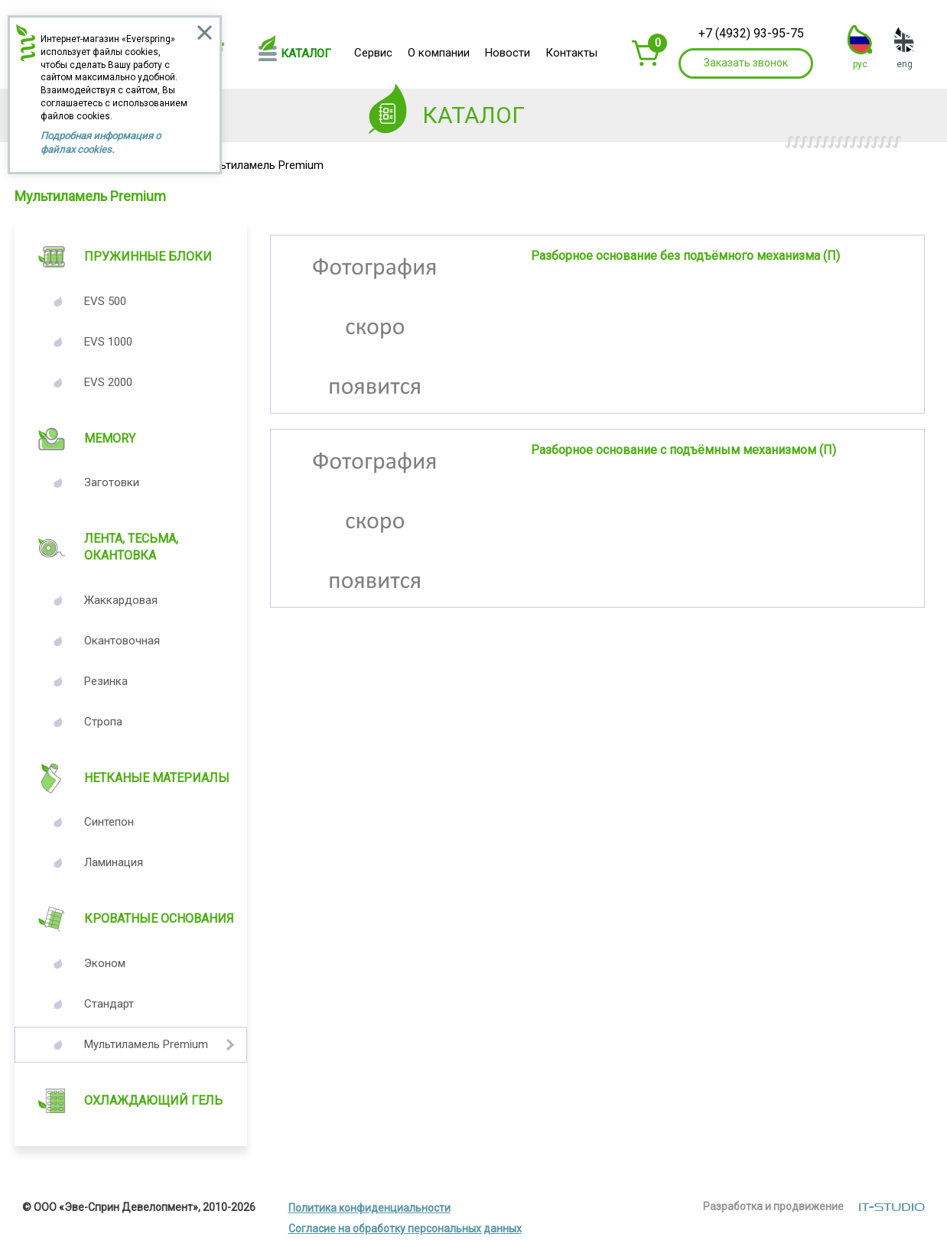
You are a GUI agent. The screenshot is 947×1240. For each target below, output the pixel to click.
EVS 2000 (108, 382)
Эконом (104, 963)
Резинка (106, 681)
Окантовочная (122, 641)
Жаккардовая (121, 600)
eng (905, 64)
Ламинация (113, 862)
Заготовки (111, 482)
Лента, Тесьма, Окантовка (131, 547)
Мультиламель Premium (146, 1044)
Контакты (571, 53)
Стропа (103, 722)
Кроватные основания (159, 918)
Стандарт (109, 1004)
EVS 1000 (108, 342)
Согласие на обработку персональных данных (405, 1228)
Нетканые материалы (156, 778)
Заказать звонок (746, 63)
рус (860, 64)
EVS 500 (105, 301)
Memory (109, 438)
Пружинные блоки (148, 256)
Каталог (306, 53)
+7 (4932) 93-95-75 (751, 33)
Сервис (373, 53)
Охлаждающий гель (153, 1100)
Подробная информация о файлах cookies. (101, 142)
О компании (439, 53)
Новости (507, 53)
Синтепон (109, 822)
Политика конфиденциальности (369, 1208)
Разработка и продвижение (773, 1206)
